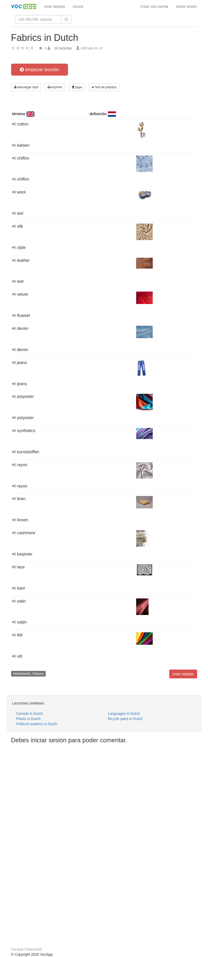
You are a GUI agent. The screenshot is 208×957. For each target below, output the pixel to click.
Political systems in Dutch (36, 724)
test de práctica (104, 87)
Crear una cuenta (154, 6)
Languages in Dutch (124, 713)
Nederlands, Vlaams (28, 674)
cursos (78, 6)
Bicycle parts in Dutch (125, 719)
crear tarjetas (54, 6)
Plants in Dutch (28, 719)
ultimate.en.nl (91, 48)
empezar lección (39, 69)
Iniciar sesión (186, 6)
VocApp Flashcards (26, 949)
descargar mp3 (26, 87)
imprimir (55, 87)
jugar (77, 87)
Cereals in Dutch (29, 713)
